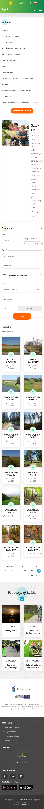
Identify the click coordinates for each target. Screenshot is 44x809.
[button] (37, 3)
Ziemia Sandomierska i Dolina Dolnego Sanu (20, 102)
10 (25, 571)
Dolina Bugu (7, 42)
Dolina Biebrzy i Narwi (10, 36)
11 (32, 571)
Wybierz (30, 308)
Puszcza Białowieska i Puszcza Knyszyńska (18, 78)
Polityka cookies (10, 731)
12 (39, 571)
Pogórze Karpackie (9, 60)
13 (15, 575)
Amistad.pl (26, 804)
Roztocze (5, 84)
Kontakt (7, 740)
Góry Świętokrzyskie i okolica (13, 48)
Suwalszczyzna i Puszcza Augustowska (17, 90)
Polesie (5, 66)
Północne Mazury (8, 72)
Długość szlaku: (30, 239)
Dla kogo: (6, 308)
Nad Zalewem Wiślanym (11, 54)
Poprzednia (10, 566)
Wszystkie (5, 30)
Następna (34, 575)
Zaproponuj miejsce (22, 111)
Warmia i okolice (8, 96)
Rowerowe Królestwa (12, 727)
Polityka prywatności (12, 736)
